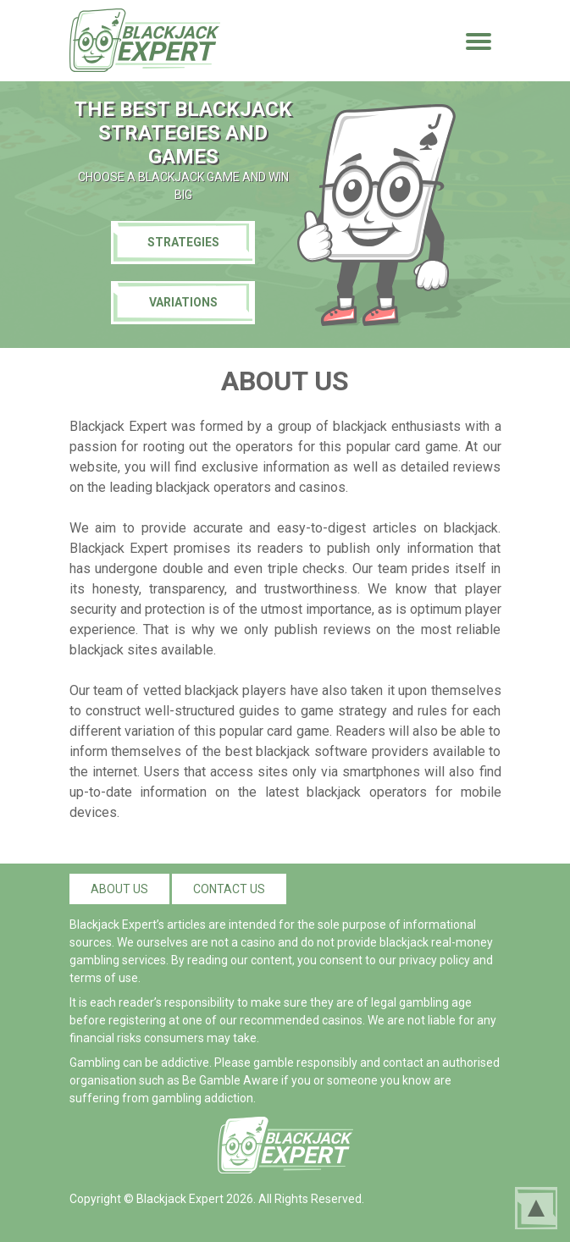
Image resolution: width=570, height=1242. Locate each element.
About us (119, 889)
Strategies (183, 242)
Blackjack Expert (180, 1199)
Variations (183, 302)
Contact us (229, 889)
